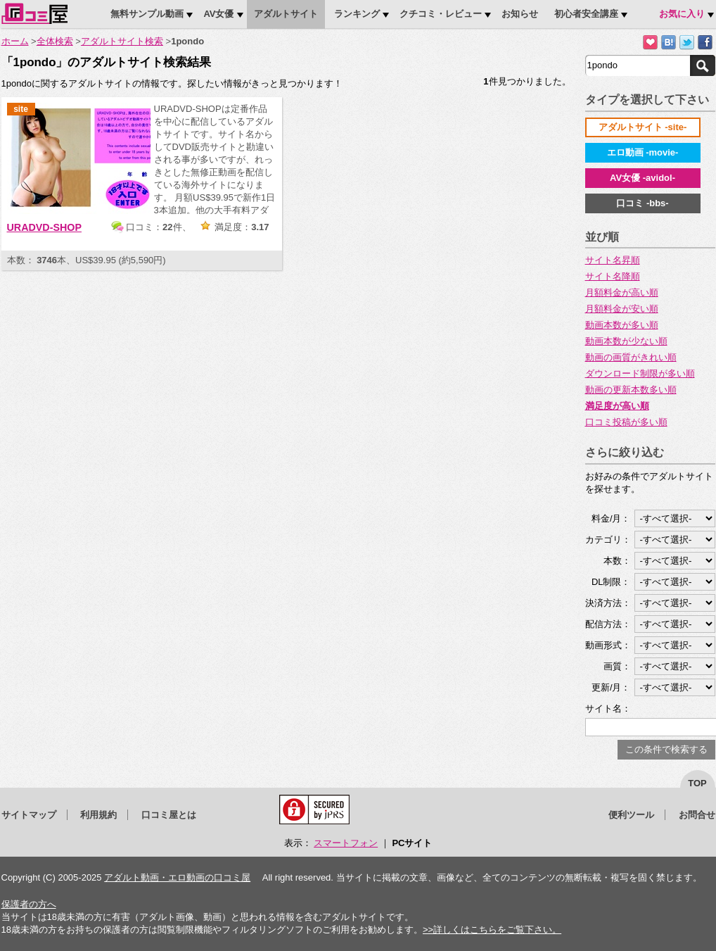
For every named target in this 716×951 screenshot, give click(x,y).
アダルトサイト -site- (643, 127)
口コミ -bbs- (642, 203)
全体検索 (55, 41)
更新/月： (611, 687)
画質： (617, 666)
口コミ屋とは (168, 815)
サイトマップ (28, 815)
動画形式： (608, 645)
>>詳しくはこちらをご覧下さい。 (492, 929)
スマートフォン (346, 843)
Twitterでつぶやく (687, 42)
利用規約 (98, 815)
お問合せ (697, 815)
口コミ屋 (34, 13)
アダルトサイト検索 (122, 41)
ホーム (15, 41)
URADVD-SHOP (44, 227)
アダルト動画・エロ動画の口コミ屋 (177, 877)
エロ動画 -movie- (643, 152)
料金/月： (611, 518)
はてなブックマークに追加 (668, 42)
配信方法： (608, 624)
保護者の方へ (28, 904)
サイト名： (608, 708)
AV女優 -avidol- (642, 177)
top (697, 783)
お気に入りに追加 (650, 42)
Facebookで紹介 (705, 42)
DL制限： (611, 582)
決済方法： (608, 603)
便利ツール (631, 815)
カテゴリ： (608, 539)
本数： (617, 560)
